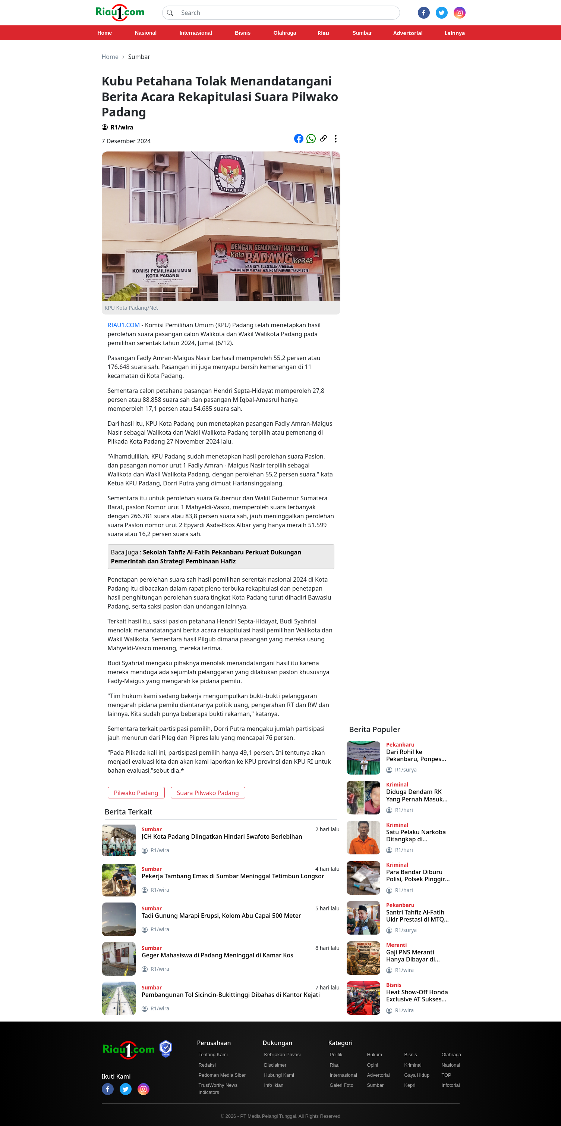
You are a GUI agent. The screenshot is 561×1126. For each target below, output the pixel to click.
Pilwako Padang (136, 793)
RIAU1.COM (124, 325)
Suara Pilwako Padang (208, 793)
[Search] (288, 13)
